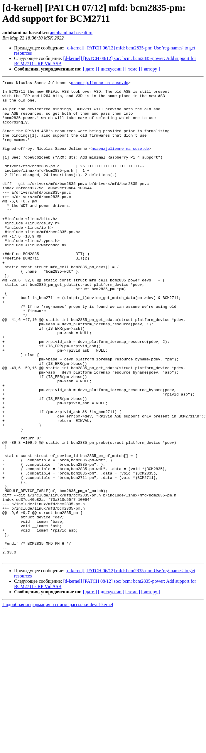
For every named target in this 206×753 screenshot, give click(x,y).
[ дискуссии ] (111, 68)
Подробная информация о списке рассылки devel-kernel (57, 700)
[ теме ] (132, 68)
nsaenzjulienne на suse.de (99, 83)
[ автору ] (150, 68)
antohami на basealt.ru (71, 32)
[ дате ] (90, 68)
